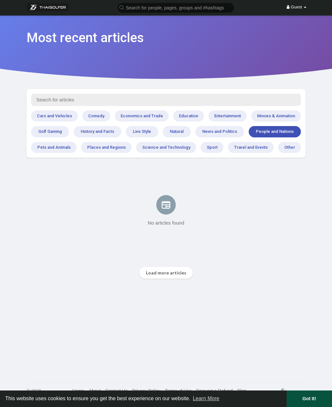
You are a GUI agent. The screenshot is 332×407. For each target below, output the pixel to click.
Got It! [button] (309, 398)
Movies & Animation (276, 115)
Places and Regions (106, 147)
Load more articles (166, 272)
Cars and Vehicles (54, 115)
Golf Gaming (50, 131)
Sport (212, 147)
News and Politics (219, 131)
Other (289, 147)
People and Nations (275, 131)
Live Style (142, 131)
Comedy (96, 115)
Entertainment (227, 115)
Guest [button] (296, 7)
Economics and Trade (142, 115)
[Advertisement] (166, 330)
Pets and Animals (54, 147)
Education (188, 115)
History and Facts (97, 131)
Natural (177, 131)
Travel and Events (251, 147)
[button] (175, 7)
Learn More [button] (206, 398)
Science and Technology (166, 147)
